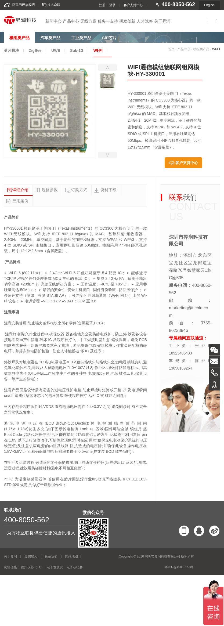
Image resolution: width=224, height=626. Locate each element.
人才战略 (145, 21)
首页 (171, 49)
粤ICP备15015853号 (179, 567)
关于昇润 (162, 21)
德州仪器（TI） (32, 567)
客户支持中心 (133, 5)
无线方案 (88, 21)
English (209, 5)
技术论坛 (53, 5)
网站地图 (71, 556)
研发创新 (127, 21)
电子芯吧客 (75, 567)
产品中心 (71, 21)
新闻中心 (53, 21)
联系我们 (51, 556)
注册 (102, 5)
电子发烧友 (55, 567)
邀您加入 (30, 556)
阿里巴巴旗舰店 (23, 5)
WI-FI (216, 49)
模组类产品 (201, 49)
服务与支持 (108, 21)
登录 (112, 5)
